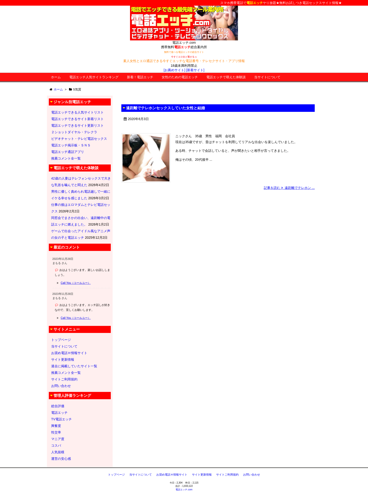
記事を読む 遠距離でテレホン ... (289, 188)
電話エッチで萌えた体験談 (226, 77)
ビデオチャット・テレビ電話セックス (79, 139)
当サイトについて (267, 77)
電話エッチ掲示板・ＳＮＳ (71, 145)
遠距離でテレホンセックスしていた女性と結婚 (165, 108)
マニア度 (57, 439)
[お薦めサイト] (174, 70)
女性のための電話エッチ (180, 77)
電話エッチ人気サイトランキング (94, 77)
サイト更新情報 (62, 359)
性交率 (56, 432)
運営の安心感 (61, 459)
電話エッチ (59, 412)
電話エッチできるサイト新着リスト (77, 119)
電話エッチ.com (184, 489)
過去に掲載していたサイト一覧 (74, 366)
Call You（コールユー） (76, 283)
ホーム (56, 77)
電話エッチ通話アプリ (67, 152)
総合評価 (57, 406)
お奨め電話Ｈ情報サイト (69, 353)
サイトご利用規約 (64, 379)
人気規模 (57, 452)
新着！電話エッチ (140, 77)
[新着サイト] (195, 70)
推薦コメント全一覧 (66, 158)
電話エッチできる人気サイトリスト (77, 112)
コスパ (56, 445)
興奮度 (56, 426)
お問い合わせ (61, 386)
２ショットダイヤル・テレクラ (74, 132)
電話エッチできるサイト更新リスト (77, 125)
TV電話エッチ (61, 419)
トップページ (61, 340)
